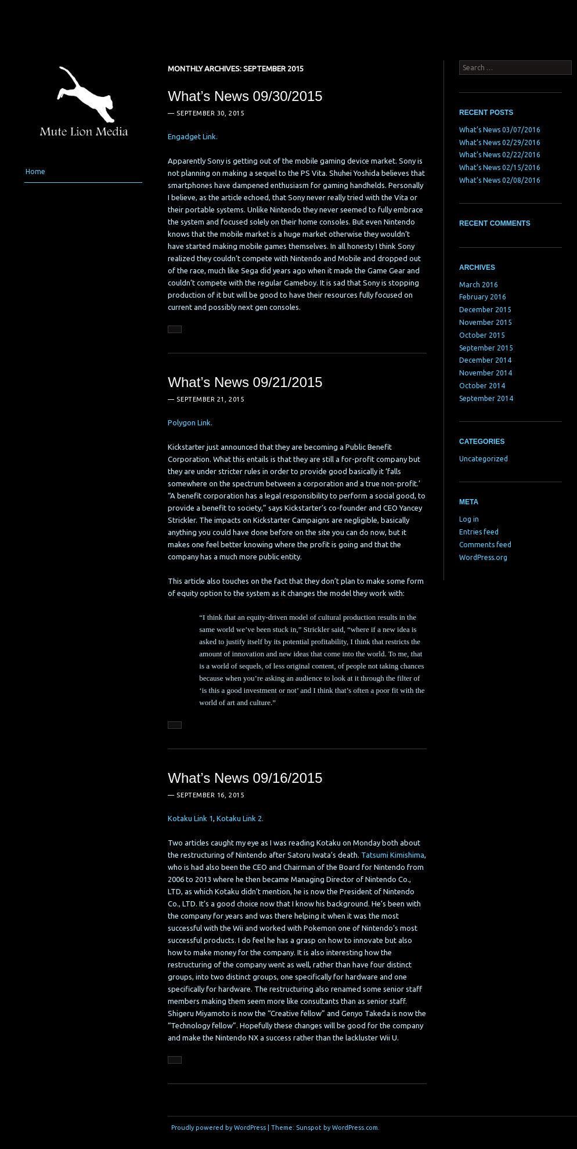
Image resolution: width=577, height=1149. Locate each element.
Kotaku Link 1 (190, 818)
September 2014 (486, 398)
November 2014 (485, 373)
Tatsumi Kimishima (392, 855)
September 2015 (486, 348)
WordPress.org (483, 557)
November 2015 (485, 322)
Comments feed (485, 544)
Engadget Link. (193, 136)
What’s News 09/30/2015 (245, 96)
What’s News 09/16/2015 (245, 778)
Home (35, 171)
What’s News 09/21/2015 (245, 382)
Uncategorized (483, 459)
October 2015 (482, 335)
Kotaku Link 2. (240, 818)
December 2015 (485, 309)
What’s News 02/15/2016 (499, 167)
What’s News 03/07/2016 (499, 129)
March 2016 (478, 284)
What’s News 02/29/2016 (499, 142)
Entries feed (479, 532)
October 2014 (482, 385)
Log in (469, 519)
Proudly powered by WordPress (218, 1127)
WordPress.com (355, 1127)
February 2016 (482, 297)
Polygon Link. (190, 422)
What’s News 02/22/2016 (499, 154)
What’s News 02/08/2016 (499, 180)
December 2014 (485, 360)
